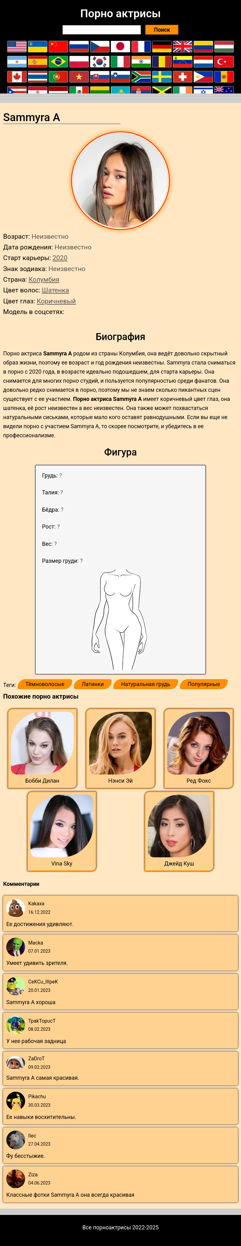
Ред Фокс (199, 781)
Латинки (93, 684)
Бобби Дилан (42, 781)
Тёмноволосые (45, 684)
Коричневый (56, 301)
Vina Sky (61, 863)
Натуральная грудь (145, 684)
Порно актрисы (120, 13)
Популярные (204, 684)
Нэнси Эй (120, 781)
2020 (59, 258)
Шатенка (55, 290)
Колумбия (44, 279)
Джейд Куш (179, 863)
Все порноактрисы (107, 1227)
